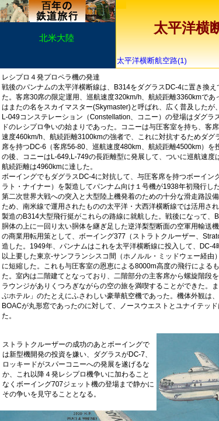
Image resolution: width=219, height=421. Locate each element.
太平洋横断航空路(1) (155, 60)
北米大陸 (56, 38)
